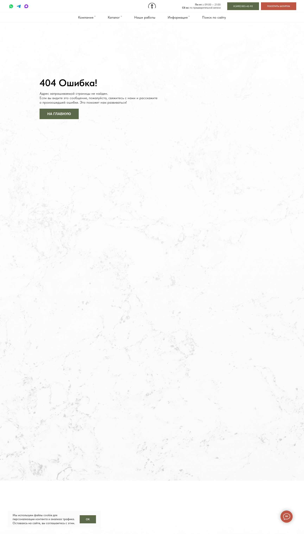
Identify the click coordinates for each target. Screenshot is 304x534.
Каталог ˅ (115, 17)
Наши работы (144, 17)
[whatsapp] (11, 6)
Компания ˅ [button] (86, 17)
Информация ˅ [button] (179, 17)
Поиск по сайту (214, 17)
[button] (278, 6)
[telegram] (18, 6)
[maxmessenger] (26, 6)
